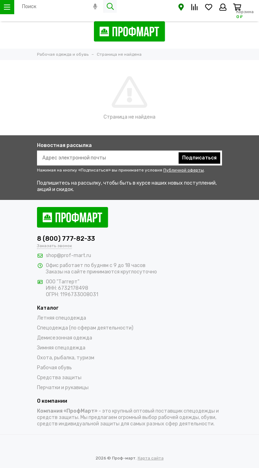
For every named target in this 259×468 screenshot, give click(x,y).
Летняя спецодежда (61, 318)
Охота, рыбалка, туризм (65, 358)
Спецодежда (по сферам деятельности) (85, 328)
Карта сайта (151, 458)
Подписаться (199, 158)
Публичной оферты (183, 170)
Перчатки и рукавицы (63, 388)
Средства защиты (59, 378)
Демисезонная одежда (64, 338)
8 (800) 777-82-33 (66, 239)
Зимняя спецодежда (61, 348)
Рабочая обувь (54, 368)
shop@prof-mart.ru (68, 255)
